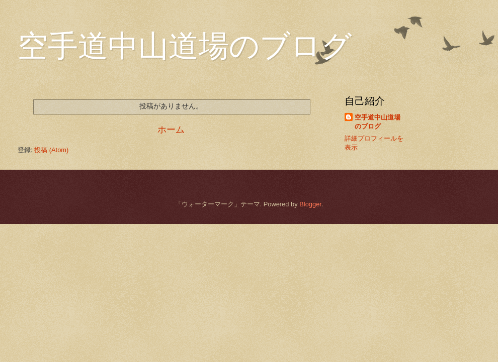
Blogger (310, 204)
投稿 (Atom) (51, 150)
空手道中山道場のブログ (377, 121)
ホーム (171, 130)
